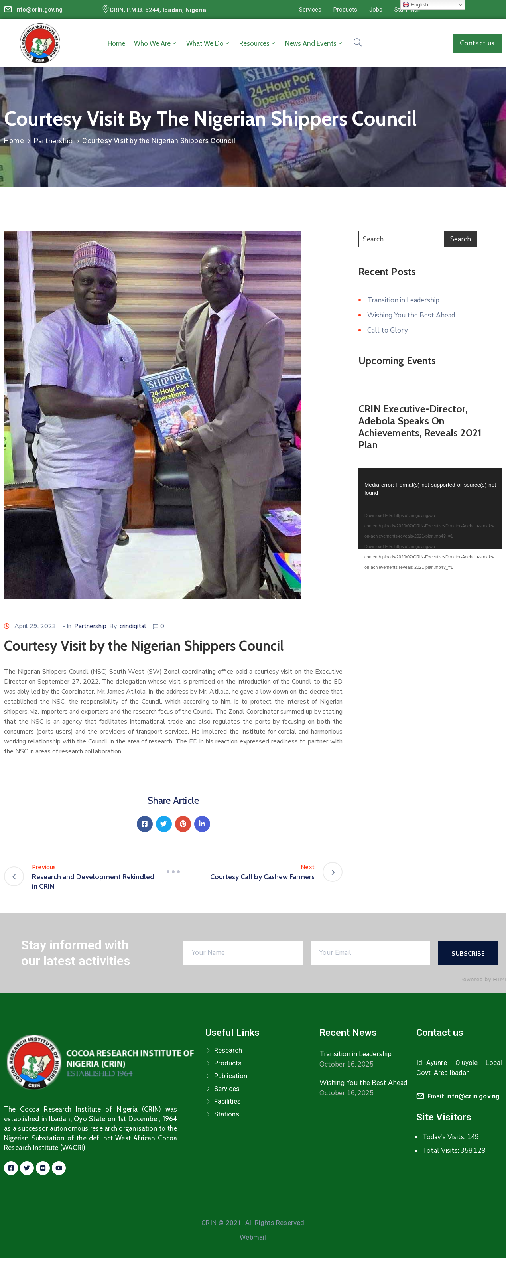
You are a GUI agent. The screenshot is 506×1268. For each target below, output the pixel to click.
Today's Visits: (444, 1137)
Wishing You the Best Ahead (411, 315)
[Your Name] (243, 953)
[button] (310, 9)
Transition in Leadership (403, 300)
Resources (257, 43)
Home (116, 43)
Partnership (53, 141)
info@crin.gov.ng (39, 9)
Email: (463, 1096)
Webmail (253, 1237)
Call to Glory (387, 330)
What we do (208, 43)
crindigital (133, 626)
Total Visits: (441, 1150)
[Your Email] (370, 953)
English (415, 5)
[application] (430, 508)
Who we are (155, 43)
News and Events (314, 43)
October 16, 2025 (346, 1064)
